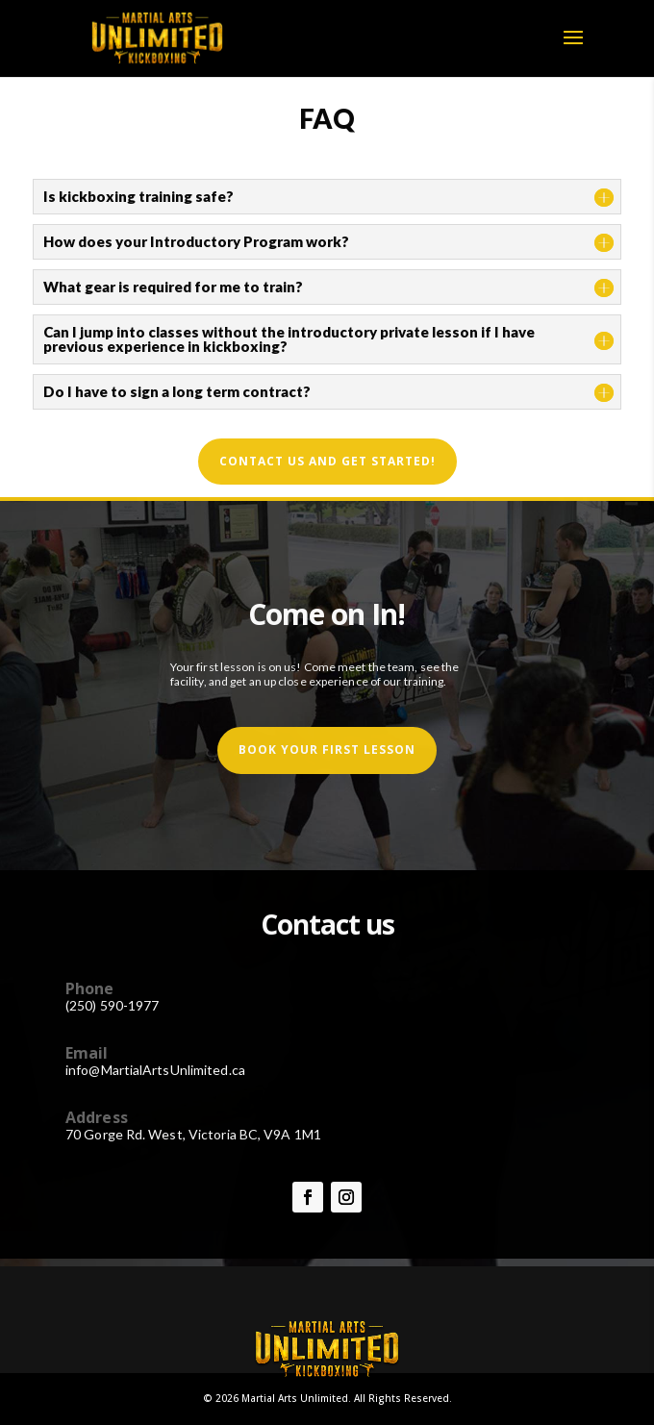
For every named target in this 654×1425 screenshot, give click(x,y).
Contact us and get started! (327, 461)
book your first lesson (327, 749)
